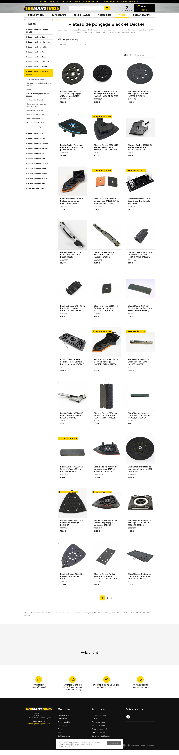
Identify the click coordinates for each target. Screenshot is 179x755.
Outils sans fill (63, 720)
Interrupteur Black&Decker (36, 119)
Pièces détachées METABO (37, 66)
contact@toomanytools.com (38, 728)
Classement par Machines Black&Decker (36, 110)
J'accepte (114, 743)
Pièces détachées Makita (36, 52)
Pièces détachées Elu (35, 158)
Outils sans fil (36, 19)
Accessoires (104, 19)
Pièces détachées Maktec (37, 178)
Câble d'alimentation (35, 193)
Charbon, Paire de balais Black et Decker (39, 89)
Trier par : (127, 60)
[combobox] (72, 49)
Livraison (95, 723)
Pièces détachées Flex (35, 163)
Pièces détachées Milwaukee (38, 47)
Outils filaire (62, 723)
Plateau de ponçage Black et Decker (37, 99)
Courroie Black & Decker (35, 84)
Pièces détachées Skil (35, 143)
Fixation (61, 737)
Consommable (64, 727)
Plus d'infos (75, 746)
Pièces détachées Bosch (36, 62)
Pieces (122, 19)
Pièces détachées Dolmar (37, 168)
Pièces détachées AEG (35, 138)
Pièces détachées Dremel (37, 148)
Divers (28, 94)
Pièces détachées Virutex (37, 153)
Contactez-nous (98, 727)
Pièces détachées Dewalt (37, 42)
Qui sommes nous (99, 720)
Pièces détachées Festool (37, 57)
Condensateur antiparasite (36, 131)
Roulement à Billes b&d (35, 104)
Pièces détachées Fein (35, 188)
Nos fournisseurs (98, 730)
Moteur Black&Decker (34, 115)
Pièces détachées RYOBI (36, 71)
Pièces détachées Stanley (37, 183)
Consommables (82, 19)
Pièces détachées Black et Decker (37, 77)
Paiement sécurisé (99, 734)
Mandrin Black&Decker (35, 127)
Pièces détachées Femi (36, 173)
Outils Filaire (59, 19)
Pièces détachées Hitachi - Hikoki (37, 35)
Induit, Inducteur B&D (34, 123)
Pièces (60, 734)
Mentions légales (99, 737)
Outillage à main (142, 19)
